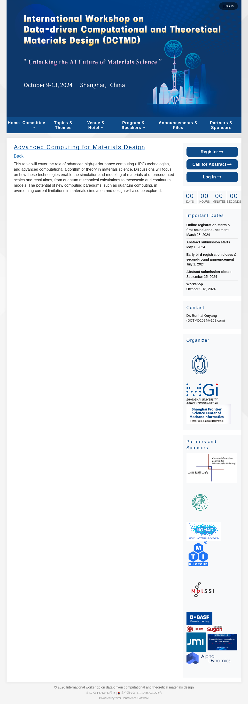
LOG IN (228, 6)
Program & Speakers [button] (134, 125)
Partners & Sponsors (221, 125)
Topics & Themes (63, 125)
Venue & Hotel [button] (96, 125)
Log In (212, 177)
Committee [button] (33, 125)
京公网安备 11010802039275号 (139, 693)
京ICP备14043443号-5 (100, 693)
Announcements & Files (178, 125)
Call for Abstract (212, 164)
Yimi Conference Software (132, 698)
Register (212, 151)
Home (14, 122)
